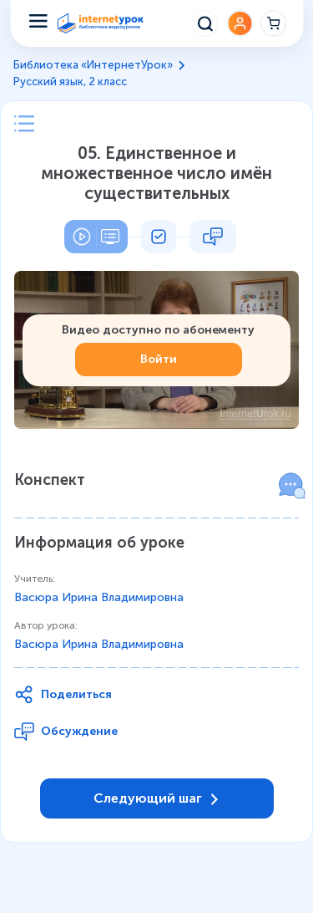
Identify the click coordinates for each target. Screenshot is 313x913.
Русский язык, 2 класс (70, 81)
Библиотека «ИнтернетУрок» (93, 65)
